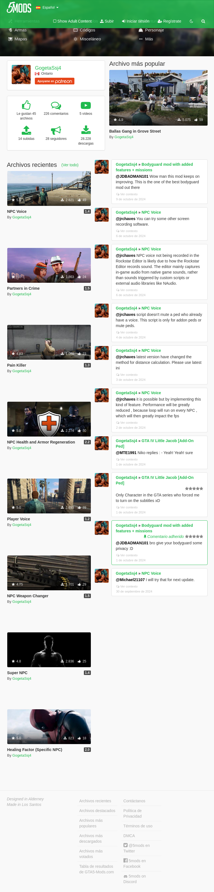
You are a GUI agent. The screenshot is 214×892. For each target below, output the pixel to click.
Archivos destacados (97, 810)
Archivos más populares (91, 823)
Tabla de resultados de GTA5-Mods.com (96, 869)
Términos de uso (137, 826)
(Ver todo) (69, 165)
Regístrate (169, 21)
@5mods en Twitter (136, 848)
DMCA (129, 835)
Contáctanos (134, 801)
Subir (107, 21)
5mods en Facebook (134, 863)
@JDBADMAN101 (132, 176)
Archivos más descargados (91, 838)
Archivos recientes (95, 801)
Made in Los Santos (24, 804)
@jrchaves (125, 218)
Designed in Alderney (25, 799)
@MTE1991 (126, 452)
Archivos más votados (91, 854)
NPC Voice (151, 212)
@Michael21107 (130, 579)
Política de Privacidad (132, 813)
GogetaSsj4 (48, 68)
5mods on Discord (134, 879)
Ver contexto (127, 194)
